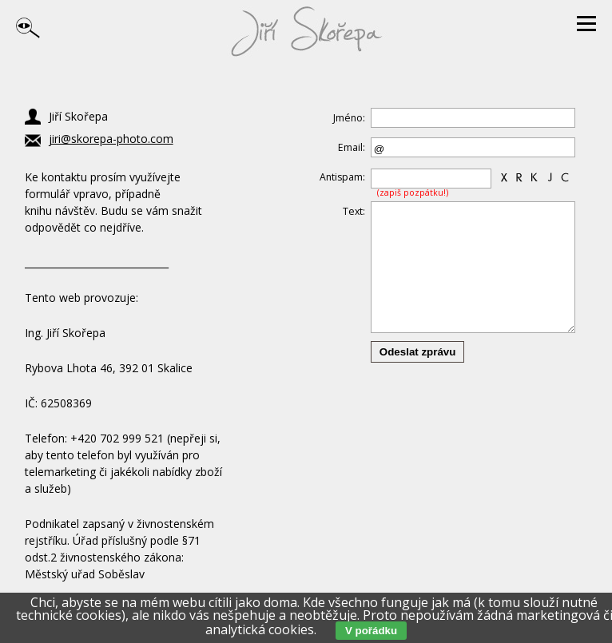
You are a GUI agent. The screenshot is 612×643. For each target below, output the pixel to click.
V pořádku (371, 631)
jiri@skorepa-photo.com (111, 138)
